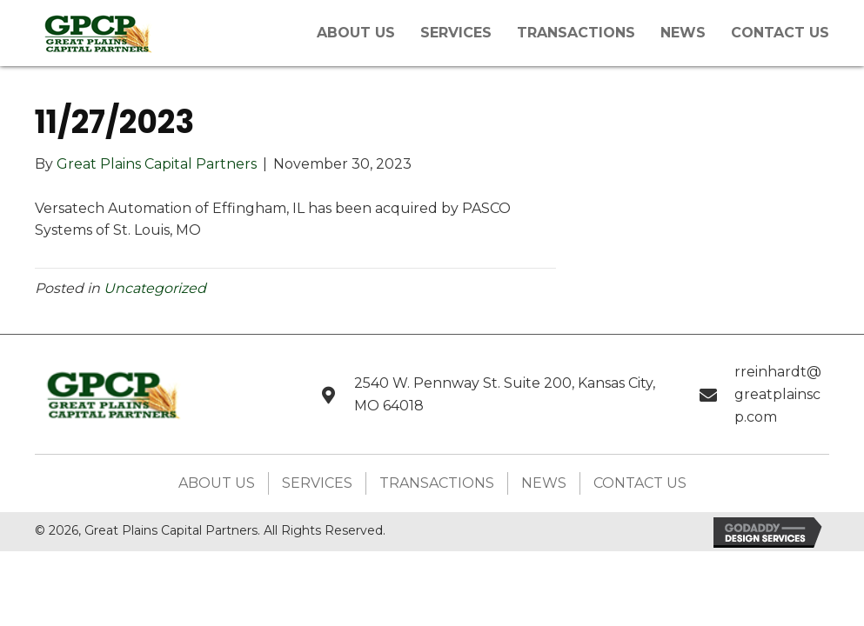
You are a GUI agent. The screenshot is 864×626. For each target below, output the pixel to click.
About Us (216, 483)
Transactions (436, 483)
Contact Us (640, 483)
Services (317, 483)
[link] (356, 31)
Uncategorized (155, 288)
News (543, 483)
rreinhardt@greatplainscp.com (777, 393)
